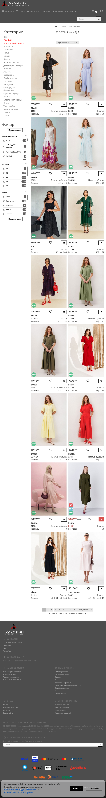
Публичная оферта (63, 674)
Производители (9, 674)
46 (7, 181)
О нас (5, 705)
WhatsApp (7, 651)
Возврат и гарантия (63, 682)
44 (7, 177)
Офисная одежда (11, 93)
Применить (14, 130)
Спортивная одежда (12, 99)
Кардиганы (8, 75)
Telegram (7, 645)
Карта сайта (8, 713)
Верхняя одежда (11, 62)
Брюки (6, 59)
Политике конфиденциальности (20, 789)
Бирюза (9, 214)
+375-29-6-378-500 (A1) (12, 643)
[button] (94, 11)
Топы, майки (9, 106)
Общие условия (61, 671)
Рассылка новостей (63, 713)
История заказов (62, 707)
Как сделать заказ (62, 691)
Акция (68, 11)
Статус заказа (60, 693)
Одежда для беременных (9, 89)
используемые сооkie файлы (19, 792)
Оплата (20, 11)
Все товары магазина (12, 671)
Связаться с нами (10, 707)
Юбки (6, 115)
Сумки (6, 103)
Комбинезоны (10, 78)
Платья (6, 96)
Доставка (33, 11)
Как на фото (10, 201)
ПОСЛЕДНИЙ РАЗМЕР (13, 43)
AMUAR (9, 156)
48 (7, 186)
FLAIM (8, 140)
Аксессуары (8, 49)
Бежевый (9, 205)
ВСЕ (5, 37)
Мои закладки (61, 710)
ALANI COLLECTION (13, 152)
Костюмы (7, 81)
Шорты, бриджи (10, 109)
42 (7, 173)
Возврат (45, 11)
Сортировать (63, 42)
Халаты (6, 112)
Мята (8, 196)
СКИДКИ (7, 40)
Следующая (83, 609)
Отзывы (57, 11)
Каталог (8, 11)
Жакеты (7, 68)
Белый (8, 209)
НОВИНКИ (8, 46)
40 (7, 168)
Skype (5, 648)
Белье (6, 52)
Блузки (6, 56)
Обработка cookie (62, 688)
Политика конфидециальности (68, 685)
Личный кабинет (62, 705)
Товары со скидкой (11, 677)
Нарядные (8, 84)
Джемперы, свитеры (13, 65)
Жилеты (7, 71)
